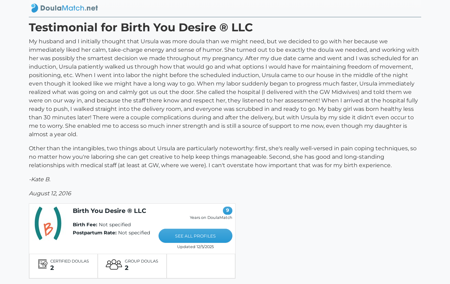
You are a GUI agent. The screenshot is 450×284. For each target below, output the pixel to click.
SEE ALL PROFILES (195, 236)
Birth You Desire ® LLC (109, 210)
